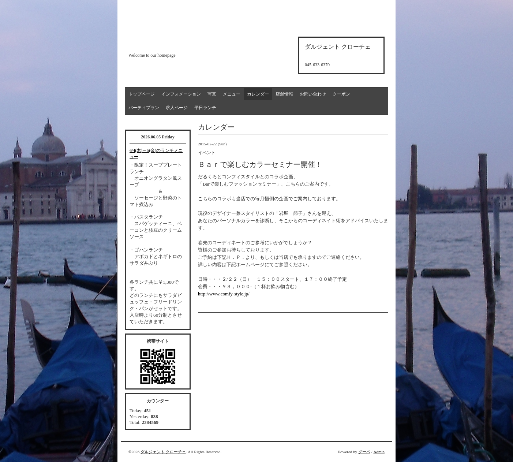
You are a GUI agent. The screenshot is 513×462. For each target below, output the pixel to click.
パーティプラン (143, 107)
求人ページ (177, 107)
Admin (379, 452)
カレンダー (258, 94)
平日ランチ (205, 107)
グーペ (364, 452)
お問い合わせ (313, 94)
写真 (211, 94)
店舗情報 (284, 94)
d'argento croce (164, 43)
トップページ (141, 94)
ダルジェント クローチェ (163, 452)
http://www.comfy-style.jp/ (224, 294)
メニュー (231, 94)
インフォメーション (181, 94)
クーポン (341, 94)
